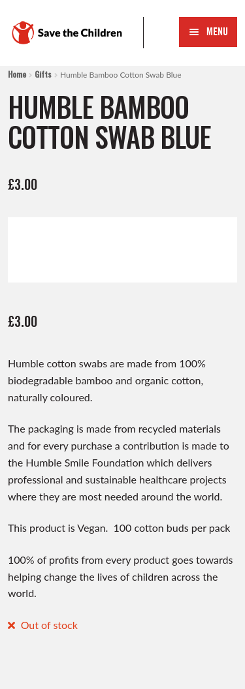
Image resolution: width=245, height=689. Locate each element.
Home (17, 74)
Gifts (43, 74)
